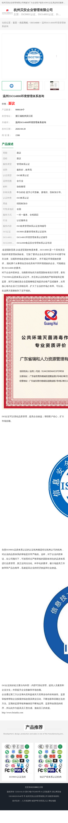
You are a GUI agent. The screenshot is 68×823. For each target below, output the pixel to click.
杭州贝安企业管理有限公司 (37, 796)
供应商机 (23, 22)
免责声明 (35, 801)
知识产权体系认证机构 (50, 777)
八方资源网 (26, 801)
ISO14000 (34, 22)
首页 (15, 22)
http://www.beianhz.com (12, 712)
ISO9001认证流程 (17, 777)
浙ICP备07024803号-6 (33, 792)
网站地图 (52, 801)
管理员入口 (43, 801)
